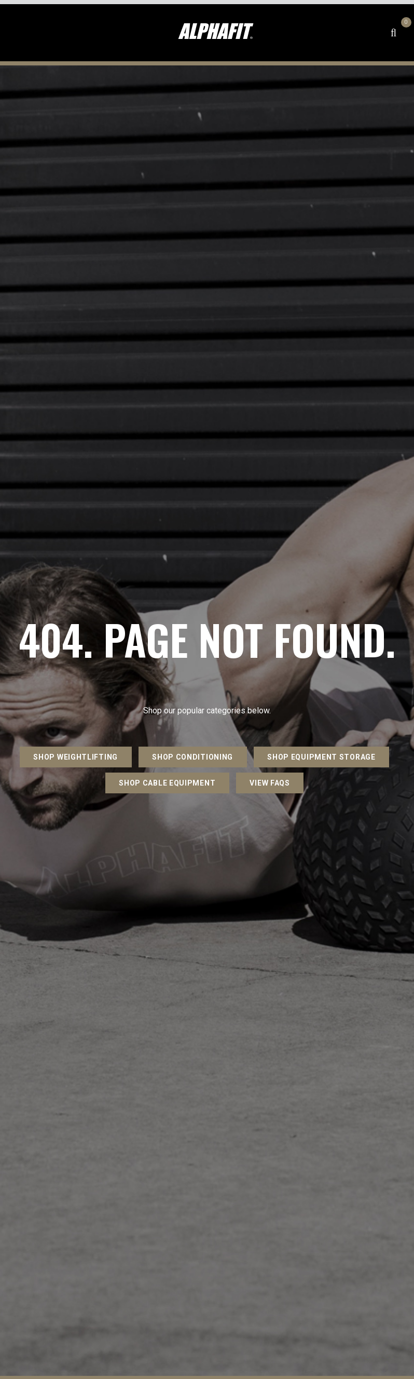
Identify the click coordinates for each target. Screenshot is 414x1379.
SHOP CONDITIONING (192, 757)
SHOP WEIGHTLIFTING (75, 757)
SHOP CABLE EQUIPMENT (167, 783)
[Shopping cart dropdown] (405, 32)
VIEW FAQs (269, 783)
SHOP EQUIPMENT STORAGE (321, 757)
